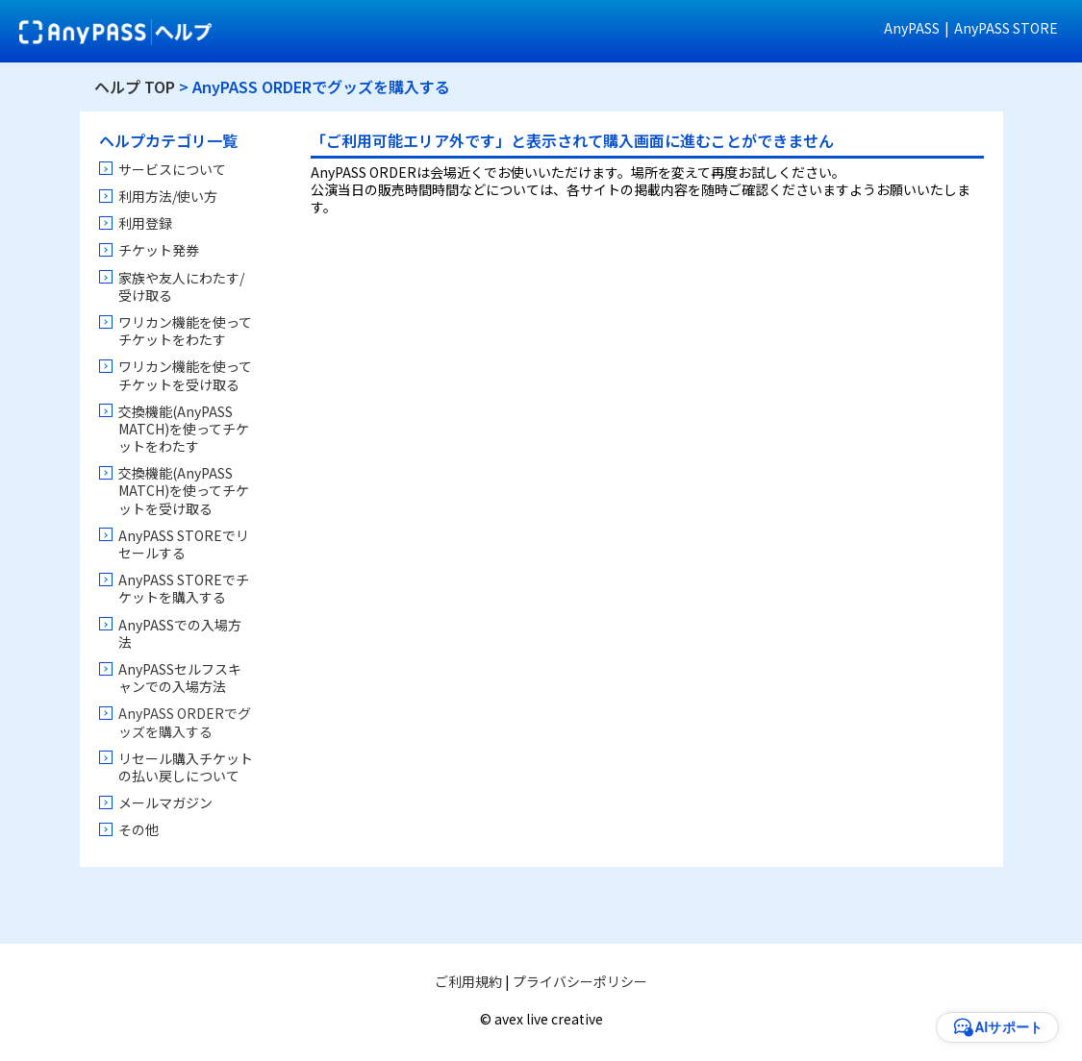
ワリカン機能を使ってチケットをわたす (185, 330)
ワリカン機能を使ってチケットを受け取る (185, 375)
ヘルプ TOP (134, 86)
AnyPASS (912, 27)
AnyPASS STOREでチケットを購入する (183, 588)
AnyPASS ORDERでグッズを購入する (184, 721)
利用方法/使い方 (167, 196)
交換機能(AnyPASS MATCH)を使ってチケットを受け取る (183, 490)
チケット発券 (158, 249)
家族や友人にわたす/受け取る (181, 286)
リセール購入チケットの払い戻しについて (185, 767)
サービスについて (172, 169)
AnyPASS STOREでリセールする (183, 544)
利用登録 (145, 223)
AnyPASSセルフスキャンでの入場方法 (179, 677)
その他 (138, 829)
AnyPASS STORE (1006, 27)
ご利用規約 (468, 981)
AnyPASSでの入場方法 (179, 633)
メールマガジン (165, 802)
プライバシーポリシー (580, 981)
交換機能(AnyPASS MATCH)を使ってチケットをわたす (183, 429)
